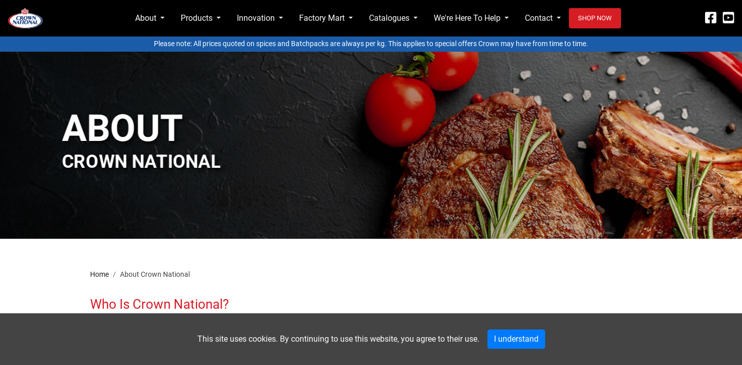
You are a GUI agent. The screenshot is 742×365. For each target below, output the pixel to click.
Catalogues (389, 18)
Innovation (256, 18)
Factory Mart (322, 18)
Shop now (595, 18)
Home (99, 274)
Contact (539, 18)
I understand (516, 339)
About (145, 18)
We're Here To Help (467, 18)
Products (197, 18)
